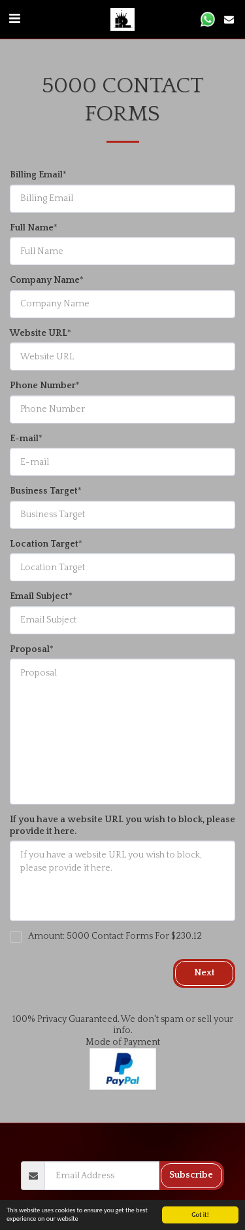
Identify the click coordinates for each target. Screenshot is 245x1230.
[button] (14, 19)
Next (204, 973)
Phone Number (43, 385)
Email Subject (39, 596)
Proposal (30, 649)
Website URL (38, 333)
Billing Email (36, 175)
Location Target (44, 544)
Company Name (45, 280)
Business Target (44, 491)
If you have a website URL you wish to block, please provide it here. (122, 825)
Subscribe (191, 1175)
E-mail (24, 438)
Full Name (32, 228)
